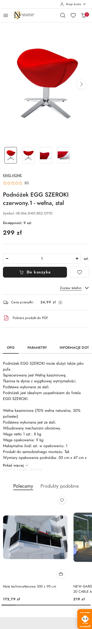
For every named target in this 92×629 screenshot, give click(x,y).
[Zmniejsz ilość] (7, 259)
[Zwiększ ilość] (76, 259)
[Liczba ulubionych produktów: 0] (73, 15)
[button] (81, 84)
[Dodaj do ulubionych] (79, 272)
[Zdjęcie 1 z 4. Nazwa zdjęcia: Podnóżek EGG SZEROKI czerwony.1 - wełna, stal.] (11, 155)
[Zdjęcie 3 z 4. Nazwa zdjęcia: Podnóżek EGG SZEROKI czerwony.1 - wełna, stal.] (46, 155)
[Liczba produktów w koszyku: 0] (83, 15)
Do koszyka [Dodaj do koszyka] (35, 272)
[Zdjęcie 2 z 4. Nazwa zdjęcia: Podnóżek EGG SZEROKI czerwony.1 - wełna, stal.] (28, 155)
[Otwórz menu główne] (6, 15)
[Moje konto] (73, 4)
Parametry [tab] (37, 347)
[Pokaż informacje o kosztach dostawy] (60, 302)
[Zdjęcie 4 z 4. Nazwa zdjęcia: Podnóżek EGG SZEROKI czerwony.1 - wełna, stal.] (63, 155)
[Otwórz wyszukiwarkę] (63, 15)
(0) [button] (27, 183)
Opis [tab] (11, 347)
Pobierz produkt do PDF (25, 318)
